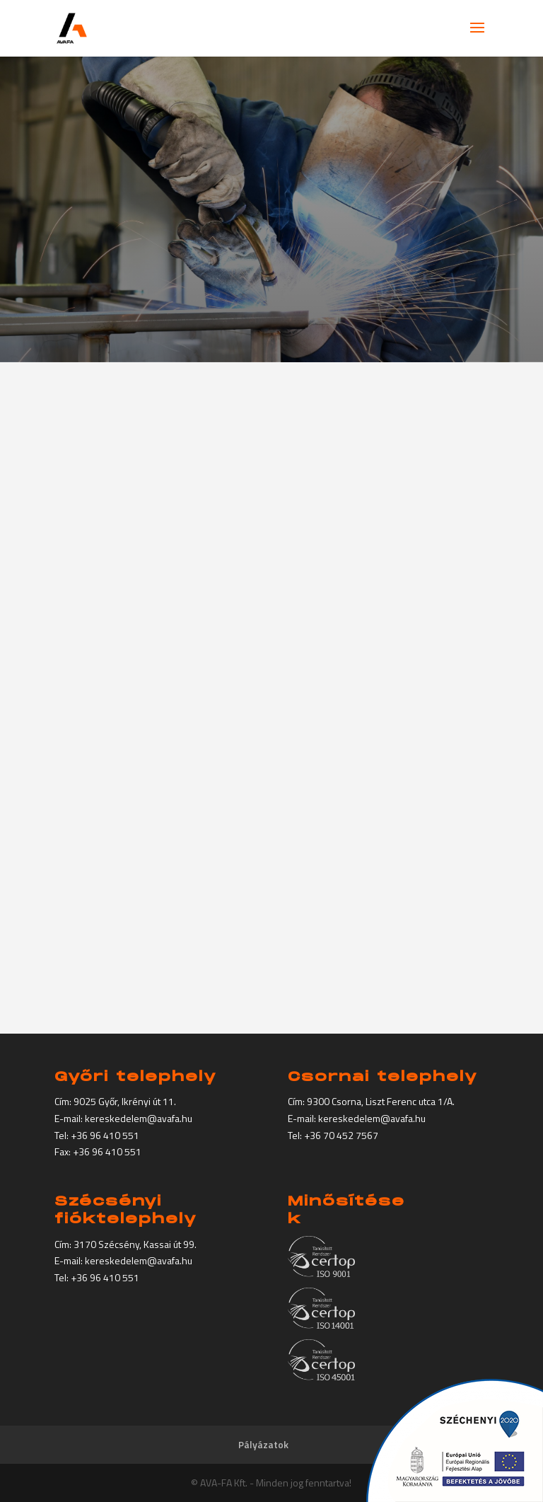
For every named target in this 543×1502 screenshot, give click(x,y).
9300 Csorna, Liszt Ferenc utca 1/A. (381, 1101)
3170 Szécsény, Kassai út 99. (135, 1244)
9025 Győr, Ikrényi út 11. (125, 1101)
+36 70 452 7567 (341, 1135)
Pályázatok (263, 1444)
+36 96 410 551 (105, 1135)
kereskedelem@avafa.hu (138, 1118)
